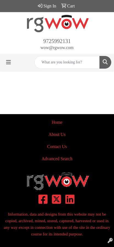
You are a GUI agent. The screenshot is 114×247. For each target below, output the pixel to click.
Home (57, 122)
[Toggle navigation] (8, 62)
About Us (57, 134)
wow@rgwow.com (57, 47)
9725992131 (57, 41)
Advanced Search (56, 158)
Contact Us (57, 146)
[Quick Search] (67, 62)
